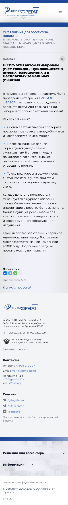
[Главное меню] (60, 12)
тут (44, 250)
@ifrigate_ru (16, 400)
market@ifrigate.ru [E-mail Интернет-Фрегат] (23, 370)
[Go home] (21, 307)
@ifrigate (14, 411)
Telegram (11, 379)
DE (11, 498)
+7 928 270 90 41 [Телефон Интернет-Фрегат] (26, 365)
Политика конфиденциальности (24, 482)
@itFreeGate (16, 406)
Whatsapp (15, 383)
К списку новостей (17, 287)
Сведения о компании (15, 349)
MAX (21, 379)
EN (5, 498)
